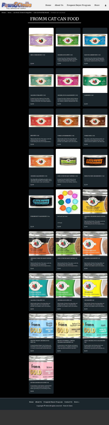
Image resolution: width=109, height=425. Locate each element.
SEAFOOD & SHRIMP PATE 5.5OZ (93, 56)
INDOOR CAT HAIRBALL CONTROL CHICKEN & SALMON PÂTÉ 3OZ (65, 354)
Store (9, 12)
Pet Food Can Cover (64, 226)
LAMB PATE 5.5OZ (90, 98)
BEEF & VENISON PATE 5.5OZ (40, 55)
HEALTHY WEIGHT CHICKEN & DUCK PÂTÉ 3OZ (41, 354)
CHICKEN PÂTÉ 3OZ (91, 312)
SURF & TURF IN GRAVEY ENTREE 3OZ (66, 270)
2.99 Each (60, 233)
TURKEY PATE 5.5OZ (91, 141)
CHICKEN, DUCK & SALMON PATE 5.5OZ (67, 99)
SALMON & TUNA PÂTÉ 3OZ (40, 312)
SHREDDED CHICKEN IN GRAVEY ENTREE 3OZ (92, 227)
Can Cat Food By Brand (41, 12)
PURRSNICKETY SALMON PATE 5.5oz (39, 227)
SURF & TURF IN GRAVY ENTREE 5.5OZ (65, 184)
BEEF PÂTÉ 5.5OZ (36, 141)
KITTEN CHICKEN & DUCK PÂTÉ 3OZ (40, 396)
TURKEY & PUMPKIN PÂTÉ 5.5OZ (66, 142)
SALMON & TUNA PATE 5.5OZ (40, 98)
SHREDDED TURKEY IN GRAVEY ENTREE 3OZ (38, 270)
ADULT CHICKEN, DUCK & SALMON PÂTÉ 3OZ (93, 354)
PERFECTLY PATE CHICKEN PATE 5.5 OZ (93, 184)
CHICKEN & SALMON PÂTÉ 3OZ (94, 269)
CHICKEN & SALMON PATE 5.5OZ (40, 184)
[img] (41, 40)
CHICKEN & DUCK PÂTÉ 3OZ (67, 312)
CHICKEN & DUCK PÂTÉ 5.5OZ (67, 55)
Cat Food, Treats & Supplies (22, 12)
